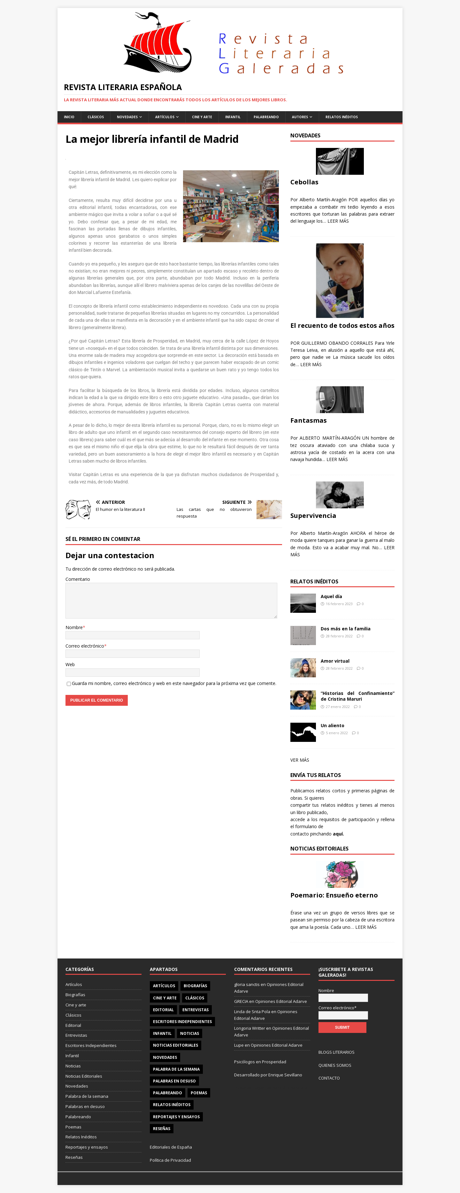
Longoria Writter (249, 1028)
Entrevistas (76, 1035)
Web (70, 664)
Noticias (73, 1066)
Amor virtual (335, 661)
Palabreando (266, 117)
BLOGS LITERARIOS (336, 1052)
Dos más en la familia (346, 629)
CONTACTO (329, 1078)
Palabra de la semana (86, 1096)
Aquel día (331, 596)
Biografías (75, 994)
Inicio (69, 117)
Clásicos (96, 117)
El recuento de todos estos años (342, 325)
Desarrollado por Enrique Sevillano (268, 1075)
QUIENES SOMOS (334, 1065)
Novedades (127, 117)
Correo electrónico (84, 646)
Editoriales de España (171, 1147)
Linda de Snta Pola (252, 1011)
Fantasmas (308, 420)
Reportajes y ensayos (86, 1147)
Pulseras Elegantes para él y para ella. (271, 1087)
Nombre (74, 627)
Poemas (73, 1127)
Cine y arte (75, 1005)
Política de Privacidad (170, 1160)
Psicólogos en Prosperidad (260, 1062)
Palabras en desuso (85, 1106)
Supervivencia (313, 515)
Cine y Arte (202, 117)
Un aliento (332, 725)
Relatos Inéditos (342, 117)
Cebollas (304, 182)
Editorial (73, 1025)
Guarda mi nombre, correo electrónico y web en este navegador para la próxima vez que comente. (174, 683)
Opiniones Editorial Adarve (281, 1001)
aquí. (338, 834)
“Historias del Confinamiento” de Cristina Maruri (358, 696)
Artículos (164, 117)
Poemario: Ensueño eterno (334, 895)
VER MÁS (299, 760)
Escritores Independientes (91, 1045)
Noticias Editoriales (83, 1076)
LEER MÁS (338, 221)
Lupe (239, 1045)
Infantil (233, 117)
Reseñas (74, 1157)
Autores (300, 117)
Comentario (77, 579)
